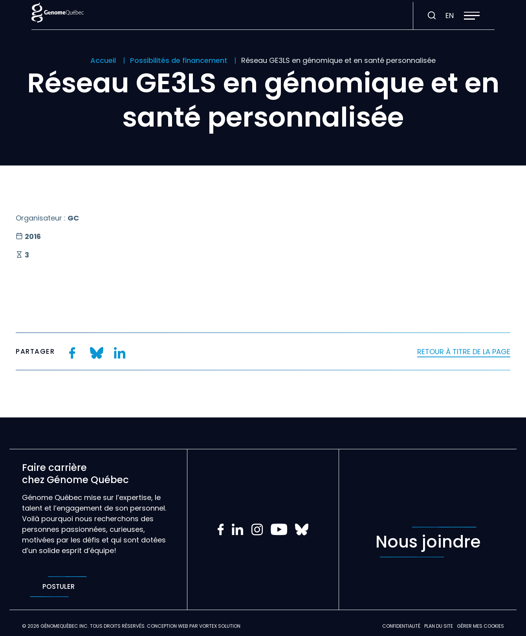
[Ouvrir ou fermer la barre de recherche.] (432, 16)
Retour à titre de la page (463, 352)
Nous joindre (428, 542)
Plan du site (438, 626)
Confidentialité (401, 626)
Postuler (58, 586)
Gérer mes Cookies (480, 626)
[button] (472, 16)
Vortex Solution (219, 626)
